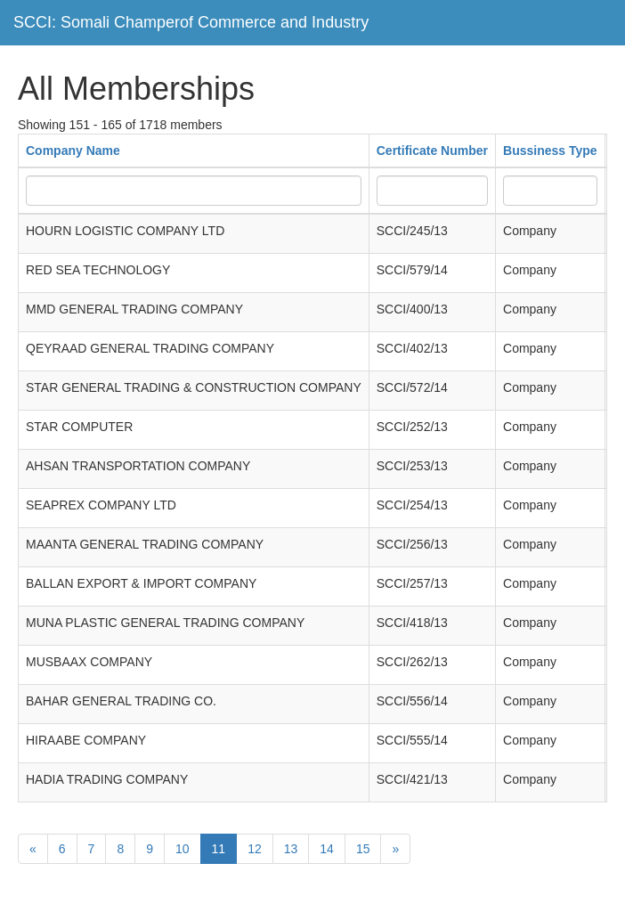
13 (291, 849)
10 (182, 849)
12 (255, 849)
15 (363, 849)
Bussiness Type (550, 150)
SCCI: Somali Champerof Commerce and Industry (191, 22)
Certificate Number (432, 150)
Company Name (73, 150)
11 (219, 849)
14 (327, 849)
